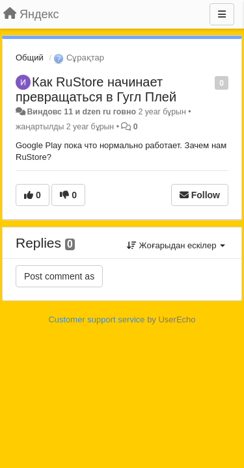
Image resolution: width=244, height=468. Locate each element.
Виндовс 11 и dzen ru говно (81, 111)
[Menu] (222, 14)
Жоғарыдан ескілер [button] (176, 245)
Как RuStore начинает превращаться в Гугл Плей (96, 89)
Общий (30, 57)
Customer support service (96, 319)
